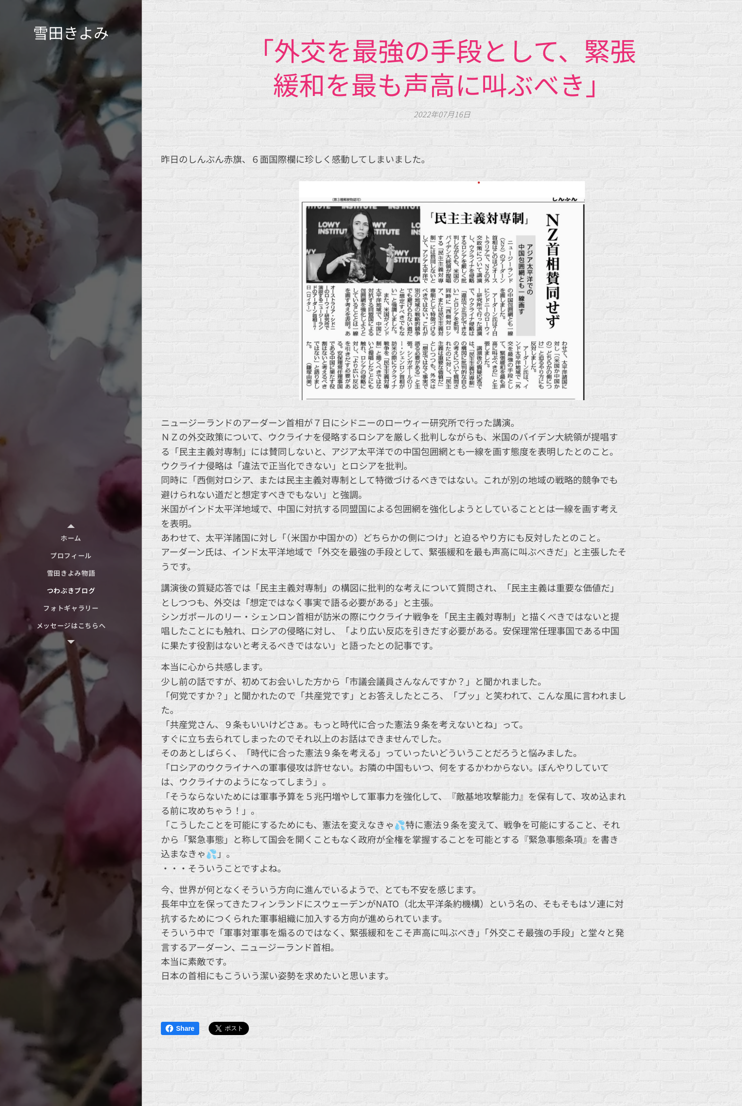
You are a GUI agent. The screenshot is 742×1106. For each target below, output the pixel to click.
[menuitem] (71, 538)
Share (180, 1028)
